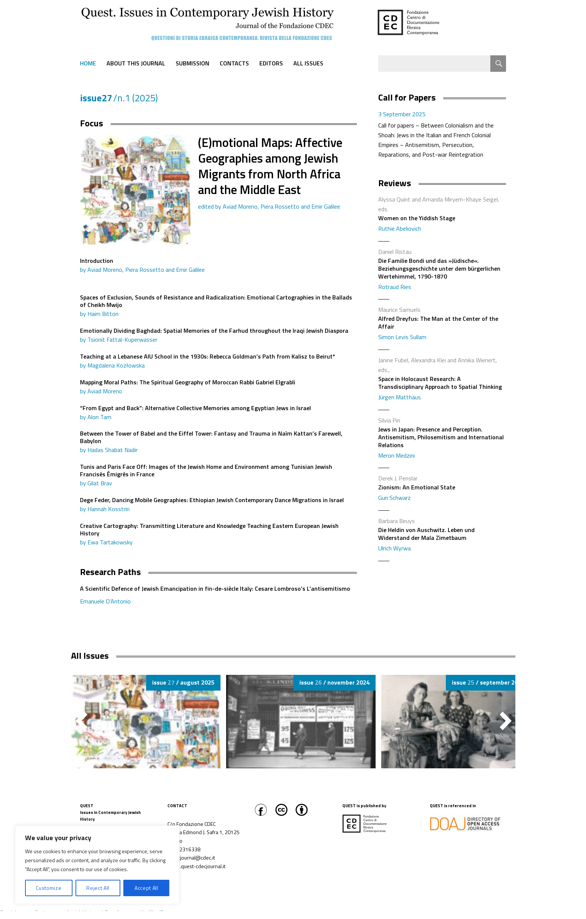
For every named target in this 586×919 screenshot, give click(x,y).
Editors (271, 63)
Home (88, 63)
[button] (506, 720)
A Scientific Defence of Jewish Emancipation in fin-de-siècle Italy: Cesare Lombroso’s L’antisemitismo (218, 595)
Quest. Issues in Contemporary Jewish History (49, 912)
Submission (192, 63)
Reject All (98, 888)
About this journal (136, 63)
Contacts (234, 63)
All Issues (308, 63)
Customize (48, 888)
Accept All (146, 888)
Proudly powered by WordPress (139, 912)
